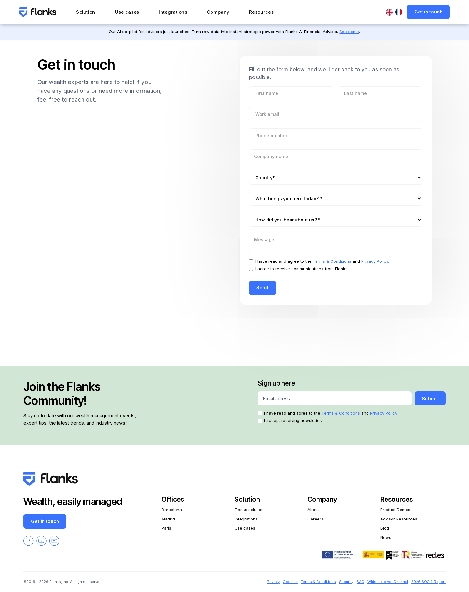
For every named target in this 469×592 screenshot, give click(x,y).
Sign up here (276, 383)
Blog (384, 527)
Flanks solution (249, 509)
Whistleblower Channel (387, 582)
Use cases (127, 12)
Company (218, 12)
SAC (360, 582)
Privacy (273, 582)
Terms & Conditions (332, 261)
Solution (85, 12)
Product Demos (395, 509)
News (385, 537)
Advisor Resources (398, 518)
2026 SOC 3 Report (428, 582)
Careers (315, 518)
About (313, 509)
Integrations (173, 12)
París (166, 527)
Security (346, 582)
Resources (261, 12)
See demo (349, 31)
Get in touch (428, 12)
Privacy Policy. (375, 261)
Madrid (168, 518)
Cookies (290, 582)
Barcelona (172, 509)
